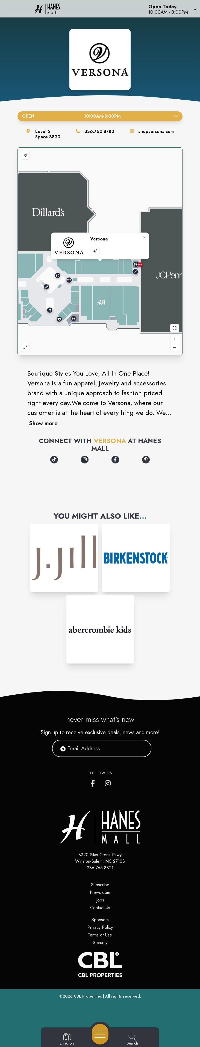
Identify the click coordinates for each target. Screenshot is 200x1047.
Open (100, 116)
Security (100, 942)
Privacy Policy (100, 927)
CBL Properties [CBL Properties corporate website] (88, 996)
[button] (172, 8)
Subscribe (100, 885)
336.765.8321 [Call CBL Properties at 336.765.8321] (100, 868)
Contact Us (100, 908)
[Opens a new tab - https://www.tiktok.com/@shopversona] (54, 459)
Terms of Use (100, 935)
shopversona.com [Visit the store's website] (156, 131)
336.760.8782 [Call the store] (99, 131)
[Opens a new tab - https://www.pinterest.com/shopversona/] (146, 459)
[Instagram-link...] (64, 558)
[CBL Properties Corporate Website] (100, 964)
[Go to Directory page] (67, 1039)
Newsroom (100, 892)
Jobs (100, 900)
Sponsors (100, 920)
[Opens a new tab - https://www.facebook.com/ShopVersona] (115, 459)
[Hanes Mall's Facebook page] (94, 782)
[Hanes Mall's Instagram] (108, 782)
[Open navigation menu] (100, 1034)
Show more (43, 423)
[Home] (51, 8)
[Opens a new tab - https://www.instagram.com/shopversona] (85, 459)
